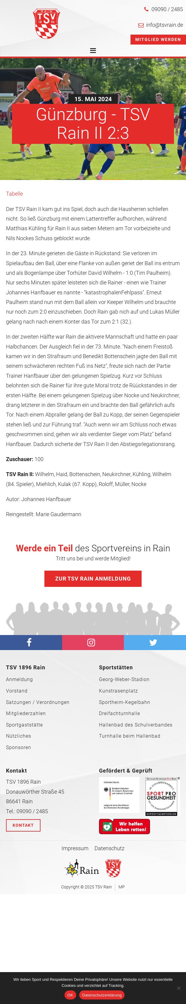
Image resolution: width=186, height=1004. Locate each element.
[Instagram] (93, 642)
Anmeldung (19, 679)
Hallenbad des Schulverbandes (135, 725)
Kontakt (23, 825)
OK (70, 995)
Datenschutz (109, 848)
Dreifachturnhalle (119, 713)
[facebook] (31, 642)
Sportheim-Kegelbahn (124, 702)
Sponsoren (18, 747)
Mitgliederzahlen (26, 713)
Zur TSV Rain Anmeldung (93, 578)
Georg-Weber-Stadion (124, 679)
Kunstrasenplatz (118, 691)
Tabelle (14, 194)
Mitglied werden (158, 39)
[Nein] (179, 988)
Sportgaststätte (24, 725)
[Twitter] (155, 642)
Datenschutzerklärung (102, 995)
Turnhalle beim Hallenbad (129, 736)
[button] (163, 9)
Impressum (75, 848)
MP (121, 887)
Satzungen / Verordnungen (38, 702)
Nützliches (18, 736)
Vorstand (17, 691)
